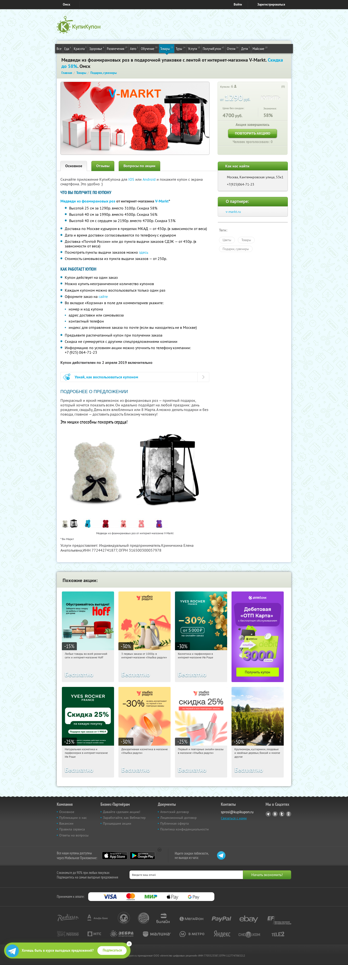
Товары (166, 48)
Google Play (142, 855)
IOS (131, 179)
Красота (80, 48)
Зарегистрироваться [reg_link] (271, 4)
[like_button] (278, 86)
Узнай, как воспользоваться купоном (106, 377)
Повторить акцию (252, 133)
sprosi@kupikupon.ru (237, 812)
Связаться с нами (234, 818)
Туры (180, 48)
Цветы (227, 240)
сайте (103, 296)
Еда (67, 48)
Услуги (194, 48)
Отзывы (102, 165)
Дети (245, 48)
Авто (134, 48)
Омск (66, 4)
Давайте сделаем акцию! (121, 812)
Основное (73, 165)
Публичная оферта (174, 823)
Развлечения (117, 48)
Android (150, 179)
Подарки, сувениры (236, 249)
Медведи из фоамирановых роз (87, 201)
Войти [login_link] (238, 4)
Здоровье (96, 48)
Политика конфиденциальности (184, 829)
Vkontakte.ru (275, 814)
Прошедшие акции (117, 823)
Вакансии (66, 823)
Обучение (149, 48)
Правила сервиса (72, 829)
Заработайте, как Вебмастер (124, 817)
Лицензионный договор (178, 817)
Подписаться (112, 950)
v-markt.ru (233, 211)
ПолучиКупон (213, 48)
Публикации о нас (73, 817)
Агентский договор (174, 812)
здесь (143, 252)
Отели (233, 48)
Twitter (281, 814)
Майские (260, 48)
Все (59, 48)
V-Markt (162, 201)
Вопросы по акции (139, 165)
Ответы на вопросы (73, 835)
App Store (114, 855)
